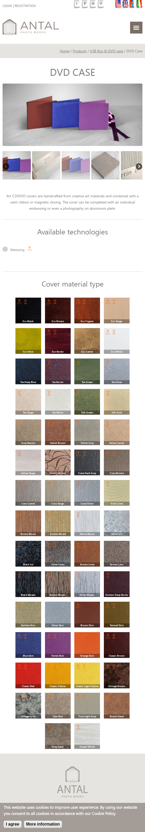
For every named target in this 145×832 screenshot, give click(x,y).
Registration (25, 6)
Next (138, 167)
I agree (12, 824)
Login (7, 6)
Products (80, 50)
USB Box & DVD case (106, 50)
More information (43, 824)
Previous (6, 167)
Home (64, 50)
